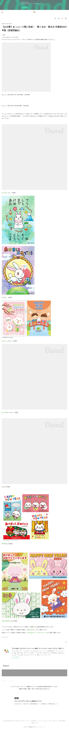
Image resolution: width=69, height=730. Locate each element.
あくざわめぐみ (6, 412)
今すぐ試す (24, 7)
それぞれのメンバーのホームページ (37, 632)
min (3, 486)
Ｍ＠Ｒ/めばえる (6, 621)
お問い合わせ (30, 629)
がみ (3, 297)
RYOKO (4, 543)
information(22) (5, 637)
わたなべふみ (5, 341)
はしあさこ (5, 192)
